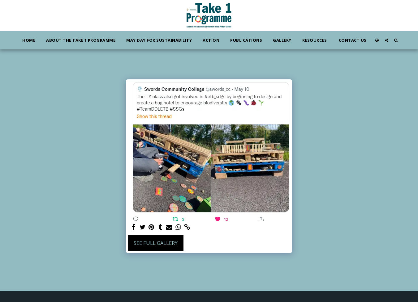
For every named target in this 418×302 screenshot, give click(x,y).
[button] (386, 40)
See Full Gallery (156, 242)
